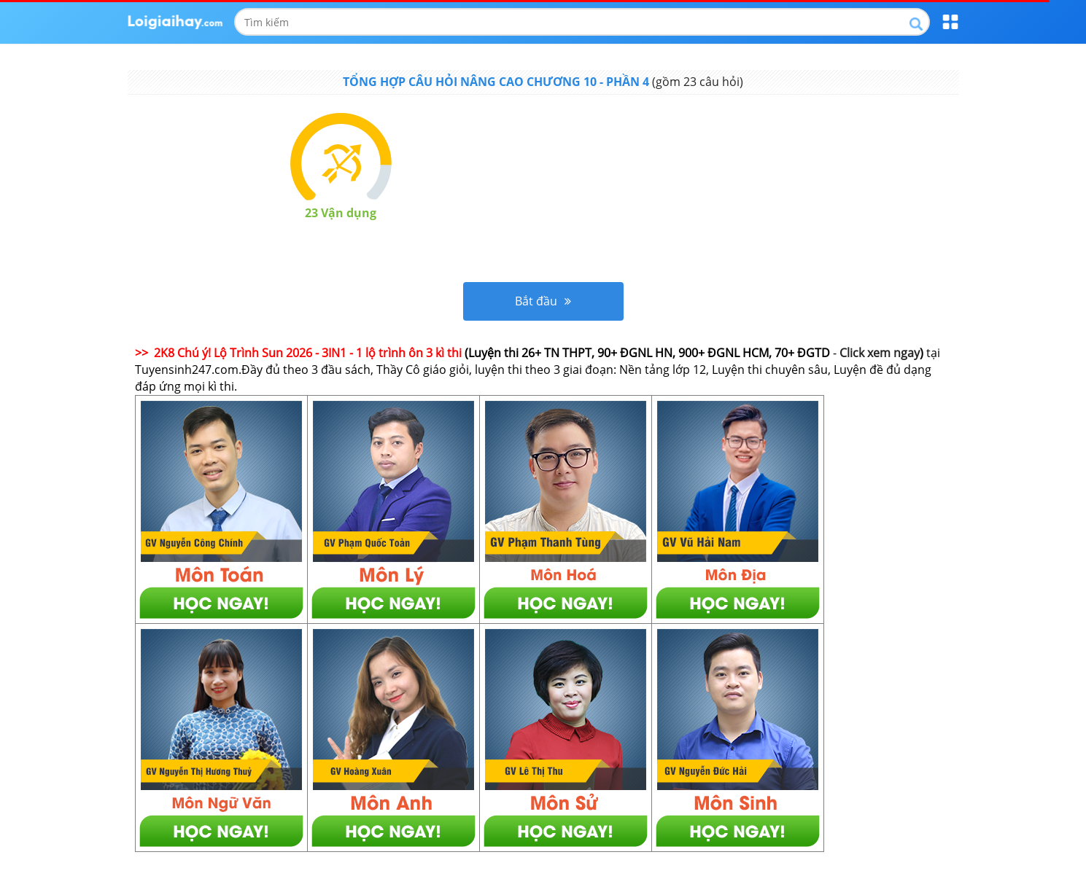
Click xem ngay (879, 353)
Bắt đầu (543, 301)
